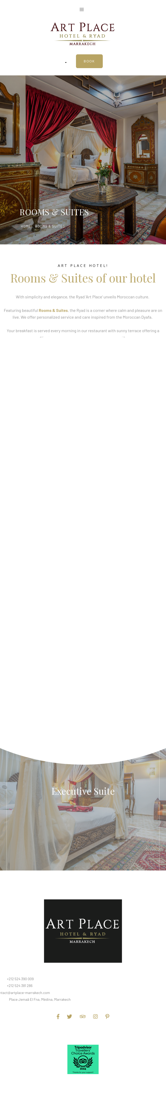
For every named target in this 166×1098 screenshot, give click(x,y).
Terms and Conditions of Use (83, 1032)
